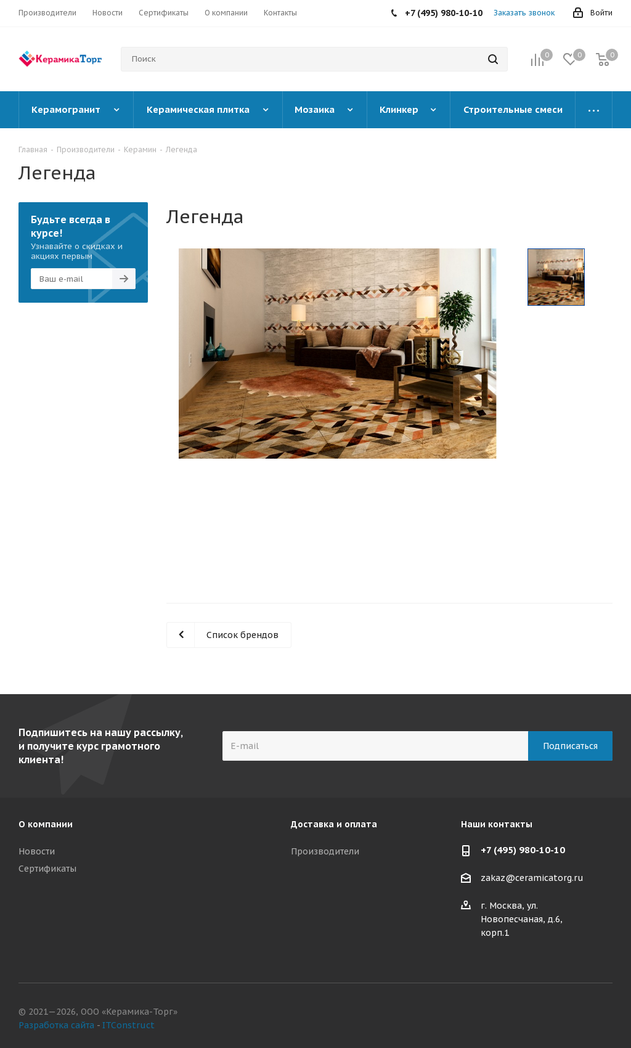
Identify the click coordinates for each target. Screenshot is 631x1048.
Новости (36, 851)
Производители (325, 851)
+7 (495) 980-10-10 (523, 850)
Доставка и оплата (334, 824)
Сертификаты (47, 868)
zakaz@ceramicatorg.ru (532, 878)
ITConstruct (128, 1025)
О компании (45, 824)
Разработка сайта (56, 1025)
